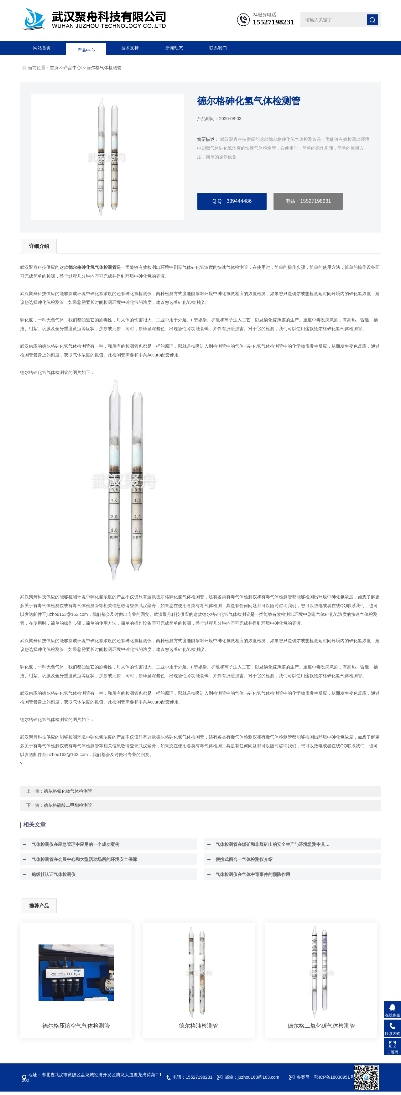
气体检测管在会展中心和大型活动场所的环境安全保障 (81, 862)
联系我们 (218, 47)
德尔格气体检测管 (104, 67)
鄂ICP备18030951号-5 (336, 1080)
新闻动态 (174, 47)
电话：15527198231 (308, 201)
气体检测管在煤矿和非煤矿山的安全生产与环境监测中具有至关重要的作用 (273, 847)
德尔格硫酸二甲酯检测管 (68, 808)
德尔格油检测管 (198, 1029)
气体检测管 (79, 349)
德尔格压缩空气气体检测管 (76, 1029)
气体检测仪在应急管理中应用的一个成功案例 (73, 847)
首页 (54, 67)
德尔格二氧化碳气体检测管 (321, 1029)
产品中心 (86, 47)
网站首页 (42, 47)
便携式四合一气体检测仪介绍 (241, 862)
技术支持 (130, 47)
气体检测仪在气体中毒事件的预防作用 (250, 877)
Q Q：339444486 (232, 201)
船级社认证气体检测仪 (51, 877)
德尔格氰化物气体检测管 (68, 794)
